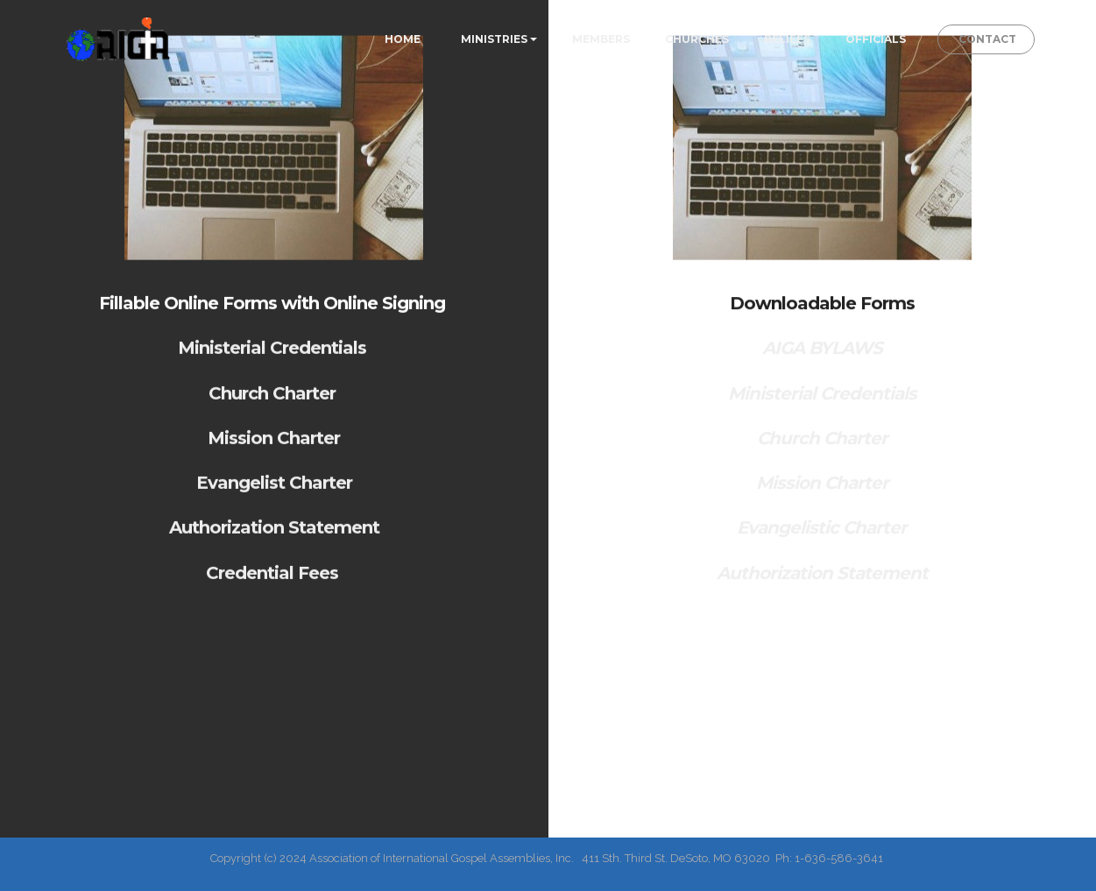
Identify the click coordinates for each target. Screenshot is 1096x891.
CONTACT (986, 39)
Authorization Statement (274, 535)
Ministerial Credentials (274, 355)
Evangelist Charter (274, 490)
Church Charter (274, 400)
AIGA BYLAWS (822, 358)
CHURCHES (697, 39)
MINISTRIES (494, 39)
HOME (405, 39)
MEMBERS (601, 39)
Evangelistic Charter (822, 537)
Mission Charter (274, 445)
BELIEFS (787, 39)
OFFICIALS (875, 39)
